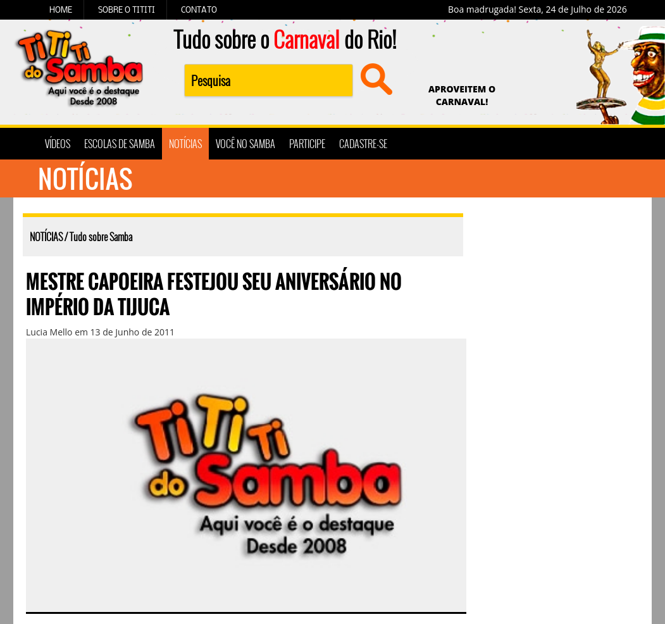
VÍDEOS (57, 143)
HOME (60, 9)
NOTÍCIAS (185, 143)
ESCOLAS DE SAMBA (119, 143)
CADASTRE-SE (363, 143)
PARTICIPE (307, 143)
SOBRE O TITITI (126, 9)
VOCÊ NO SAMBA (245, 143)
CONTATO (199, 9)
